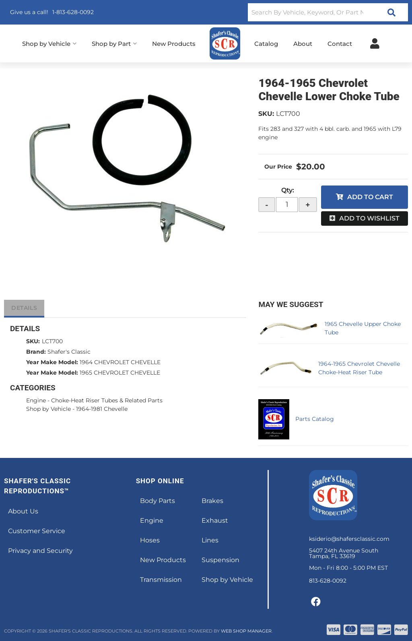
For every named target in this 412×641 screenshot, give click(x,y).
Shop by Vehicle (48, 408)
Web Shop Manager (246, 631)
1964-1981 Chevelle (102, 408)
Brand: (36, 351)
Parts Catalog (314, 419)
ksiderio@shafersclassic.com (349, 539)
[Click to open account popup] (374, 43)
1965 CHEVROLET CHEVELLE (120, 372)
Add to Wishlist (369, 218)
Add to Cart (370, 197)
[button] (328, 12)
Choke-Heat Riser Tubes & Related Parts (107, 400)
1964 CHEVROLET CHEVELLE (120, 362)
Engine (36, 400)
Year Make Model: (52, 362)
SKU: (266, 113)
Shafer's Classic (69, 351)
